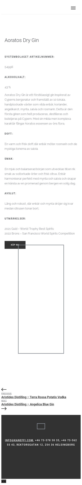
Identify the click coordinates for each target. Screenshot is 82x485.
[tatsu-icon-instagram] (10, 454)
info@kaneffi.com (19, 440)
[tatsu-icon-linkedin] (15, 454)
